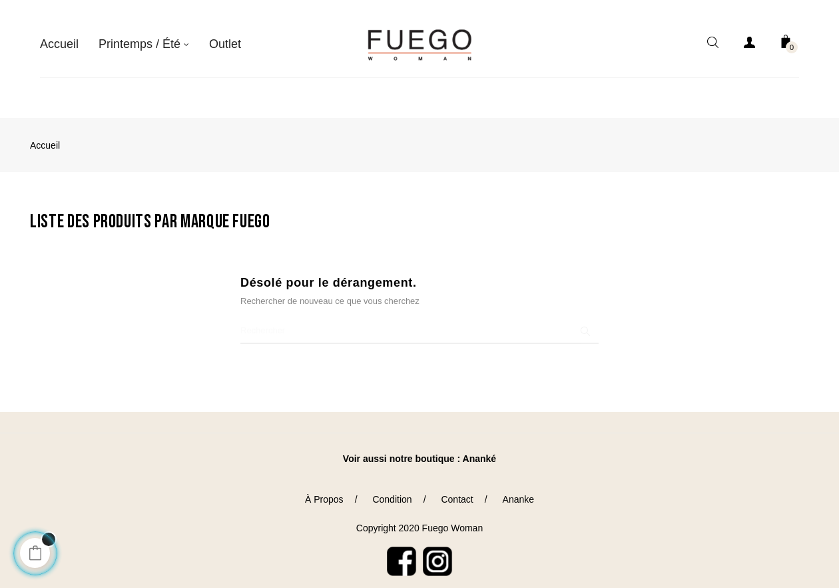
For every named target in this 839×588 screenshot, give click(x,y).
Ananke (518, 488)
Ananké (480, 448)
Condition (392, 488)
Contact (457, 488)
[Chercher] (419, 320)
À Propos (324, 488)
